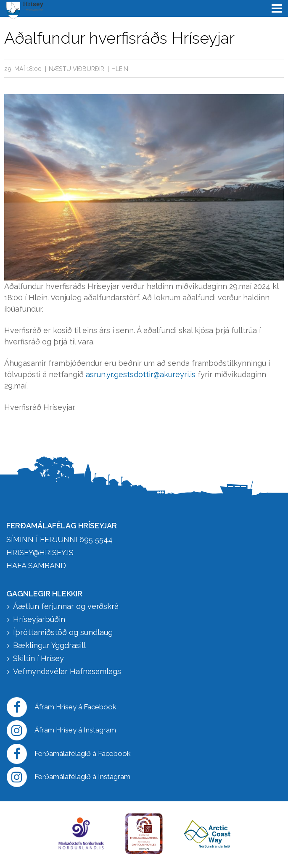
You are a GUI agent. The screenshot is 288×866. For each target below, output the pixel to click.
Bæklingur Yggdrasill (49, 645)
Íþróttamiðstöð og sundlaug (63, 632)
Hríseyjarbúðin (39, 619)
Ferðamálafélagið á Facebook (69, 754)
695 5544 (96, 539)
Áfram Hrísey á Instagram (61, 730)
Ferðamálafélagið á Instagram (68, 777)
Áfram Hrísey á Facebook (61, 707)
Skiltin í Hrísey (38, 658)
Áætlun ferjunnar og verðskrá (66, 606)
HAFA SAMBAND (36, 565)
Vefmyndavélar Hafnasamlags (68, 671)
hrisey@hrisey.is (40, 552)
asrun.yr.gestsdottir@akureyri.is (141, 374)
